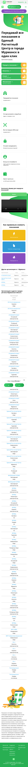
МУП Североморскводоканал (14, 635)
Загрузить (21, 2)
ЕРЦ (14, 469)
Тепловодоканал (14, 668)
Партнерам (5, 749)
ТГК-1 (14, 642)
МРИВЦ (3, 282)
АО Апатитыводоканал (14, 302)
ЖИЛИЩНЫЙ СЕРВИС (14, 475)
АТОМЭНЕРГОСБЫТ (6, 275)
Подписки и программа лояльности (12, 753)
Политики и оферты (12, 748)
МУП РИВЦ (14, 629)
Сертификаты (21, 745)
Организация (4, 272)
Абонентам (5, 745)
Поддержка (12, 745)
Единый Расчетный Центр (6, 279)
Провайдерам (6, 747)
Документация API (21, 748)
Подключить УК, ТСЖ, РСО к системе (14, 11)
